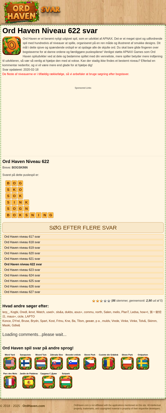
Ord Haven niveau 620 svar (22, 253)
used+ (50, 312)
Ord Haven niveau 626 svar (22, 286)
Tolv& (142, 320)
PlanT (125, 312)
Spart (43, 320)
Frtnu (59, 320)
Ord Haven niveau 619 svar (22, 247)
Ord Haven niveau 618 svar (22, 242)
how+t (144, 312)
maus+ (11, 316)
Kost (52, 320)
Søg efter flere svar (83, 228)
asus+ (78, 312)
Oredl (23, 312)
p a (98, 320)
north (98, 312)
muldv (106, 320)
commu (89, 312)
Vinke (124, 320)
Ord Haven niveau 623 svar (22, 269)
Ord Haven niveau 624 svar (22, 275)
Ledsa (134, 312)
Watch (40, 312)
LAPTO (30, 316)
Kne (67, 320)
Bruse (25, 320)
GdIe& (16, 325)
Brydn (35, 320)
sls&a (59, 312)
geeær (90, 320)
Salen (107, 312)
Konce (6, 320)
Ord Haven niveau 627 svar (22, 292)
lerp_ (5, 312)
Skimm (152, 320)
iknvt (32, 312)
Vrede (115, 320)
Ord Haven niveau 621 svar (22, 258)
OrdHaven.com (34, 406)
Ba (73, 320)
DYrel (16, 320)
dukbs (69, 312)
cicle (20, 316)
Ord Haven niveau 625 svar (22, 280)
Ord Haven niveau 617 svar (22, 236)
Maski (6, 325)
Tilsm (80, 320)
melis (116, 312)
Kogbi (14, 312)
